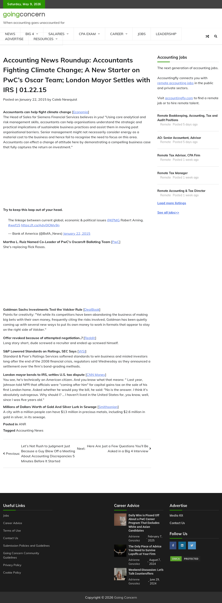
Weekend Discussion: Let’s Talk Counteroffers (146, 571)
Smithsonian (108, 407)
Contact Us (10, 538)
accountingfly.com (179, 98)
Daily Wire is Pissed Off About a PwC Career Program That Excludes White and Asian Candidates (144, 523)
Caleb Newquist (64, 99)
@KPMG (113, 220)
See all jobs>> (168, 212)
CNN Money (96, 374)
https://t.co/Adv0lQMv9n (40, 225)
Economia (80, 112)
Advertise (14, 39)
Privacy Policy (12, 565)
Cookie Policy (12, 572)
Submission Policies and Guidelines (26, 545)
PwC (115, 242)
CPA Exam (87, 34)
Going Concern (125, 597)
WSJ (81, 351)
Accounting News (29, 430)
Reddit (90, 338)
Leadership (166, 34)
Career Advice (12, 523)
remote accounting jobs (175, 83)
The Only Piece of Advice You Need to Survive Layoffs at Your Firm (145, 550)
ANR (22, 424)
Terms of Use (12, 530)
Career (116, 34)
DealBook (91, 309)
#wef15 (14, 225)
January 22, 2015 (76, 233)
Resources (43, 39)
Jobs (142, 34)
